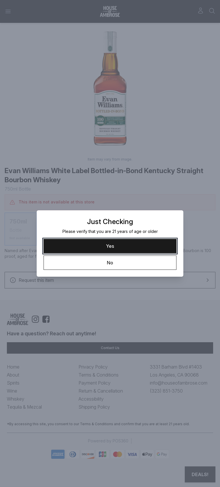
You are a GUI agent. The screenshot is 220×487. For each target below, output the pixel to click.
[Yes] (110, 246)
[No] (110, 263)
